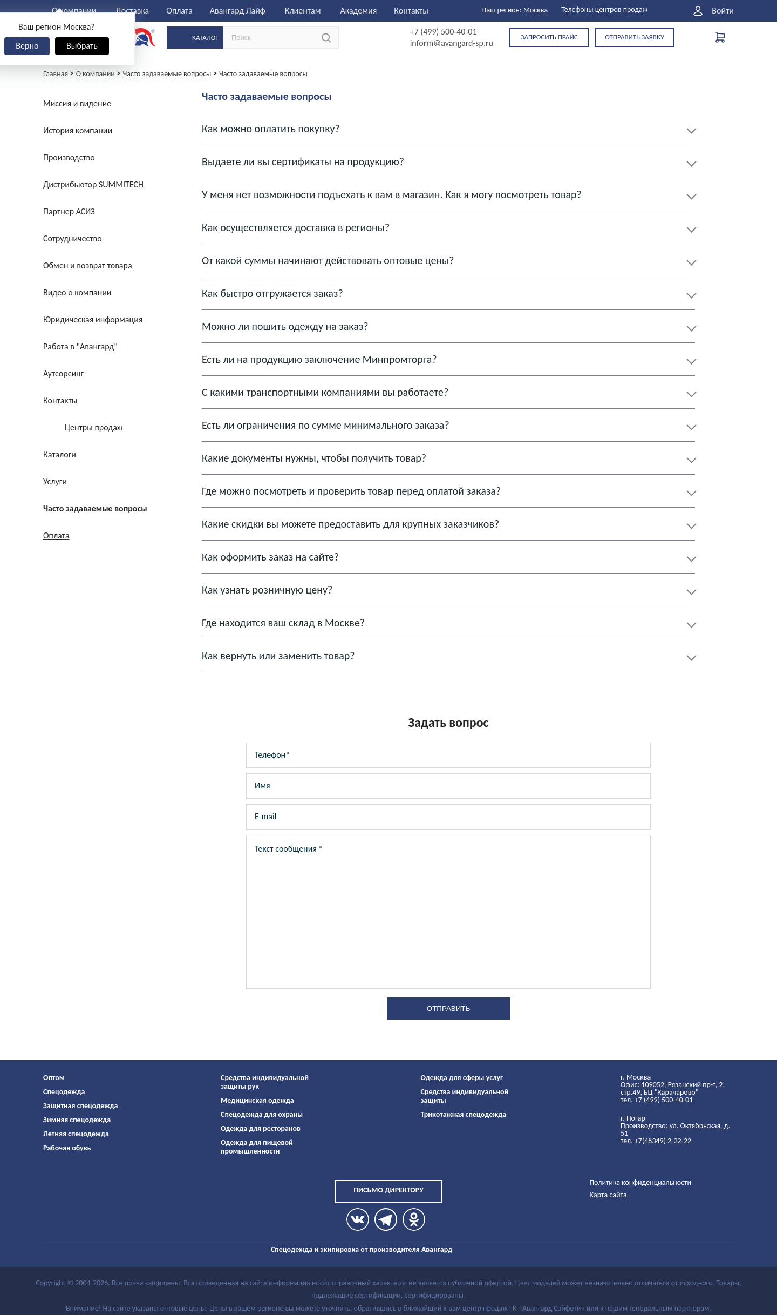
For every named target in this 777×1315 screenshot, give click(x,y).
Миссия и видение (77, 103)
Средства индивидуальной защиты (465, 1096)
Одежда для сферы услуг (462, 1077)
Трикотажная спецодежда (464, 1114)
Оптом (54, 1077)
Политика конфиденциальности (640, 1182)
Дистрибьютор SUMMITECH (93, 184)
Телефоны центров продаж (604, 10)
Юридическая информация (92, 319)
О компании (74, 10)
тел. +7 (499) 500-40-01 (657, 1099)
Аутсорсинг (63, 373)
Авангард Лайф (237, 10)
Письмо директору (388, 1190)
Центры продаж (94, 427)
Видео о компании (77, 292)
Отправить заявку (634, 37)
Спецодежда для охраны (262, 1114)
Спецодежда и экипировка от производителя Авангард (361, 1249)
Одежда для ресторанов (261, 1128)
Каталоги (59, 454)
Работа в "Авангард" (80, 346)
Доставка (132, 10)
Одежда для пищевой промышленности (257, 1147)
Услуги (55, 481)
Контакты (411, 10)
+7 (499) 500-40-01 (443, 32)
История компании (77, 130)
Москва (535, 10)
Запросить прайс (549, 37)
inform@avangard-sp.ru (451, 43)
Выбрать (82, 46)
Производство (69, 157)
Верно (27, 46)
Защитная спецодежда (80, 1105)
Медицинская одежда (257, 1100)
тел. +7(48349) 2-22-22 (656, 1140)
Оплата (179, 10)
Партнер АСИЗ (69, 211)
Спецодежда (64, 1091)
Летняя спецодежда (76, 1133)
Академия (358, 10)
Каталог (205, 37)
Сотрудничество (72, 238)
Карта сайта (607, 1194)
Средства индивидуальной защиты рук (265, 1082)
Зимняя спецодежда (77, 1119)
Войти (723, 10)
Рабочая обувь (67, 1147)
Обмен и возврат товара (87, 265)
